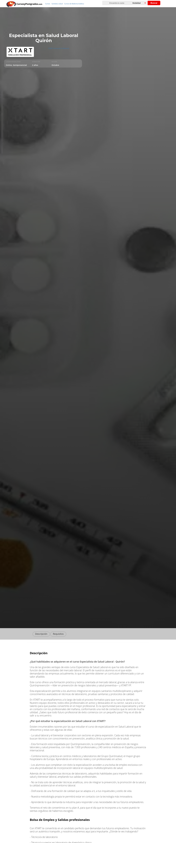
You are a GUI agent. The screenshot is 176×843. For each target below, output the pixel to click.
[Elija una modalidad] (142, 3)
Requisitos (58, 633)
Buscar (154, 3)
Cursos (47, 4)
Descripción (41, 633)
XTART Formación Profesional (58, 48)
